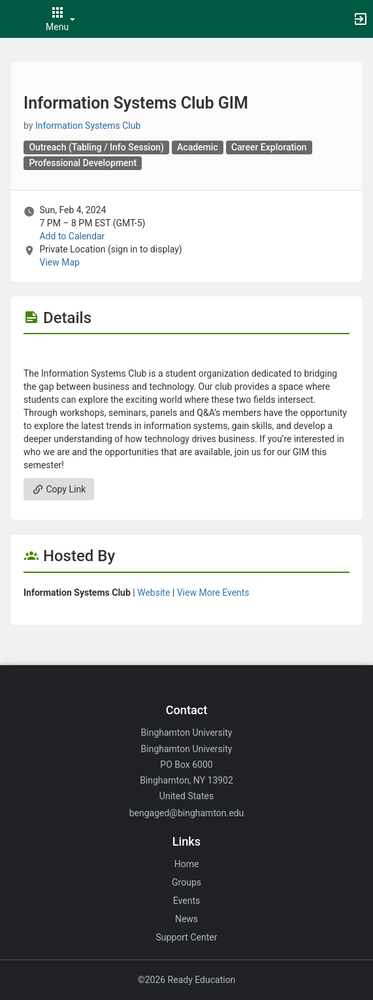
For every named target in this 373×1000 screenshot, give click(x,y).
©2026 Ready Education (187, 979)
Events (186, 900)
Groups (186, 882)
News (186, 919)
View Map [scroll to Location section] (59, 262)
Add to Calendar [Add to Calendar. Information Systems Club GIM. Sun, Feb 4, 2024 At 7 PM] (72, 236)
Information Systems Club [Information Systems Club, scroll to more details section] (87, 125)
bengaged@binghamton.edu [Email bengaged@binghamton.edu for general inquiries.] (186, 813)
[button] (16, 19)
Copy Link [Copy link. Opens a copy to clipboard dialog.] (59, 489)
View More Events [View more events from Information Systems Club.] (213, 592)
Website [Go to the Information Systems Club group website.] (153, 592)
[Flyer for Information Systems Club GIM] (186, 354)
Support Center (187, 937)
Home (186, 864)
